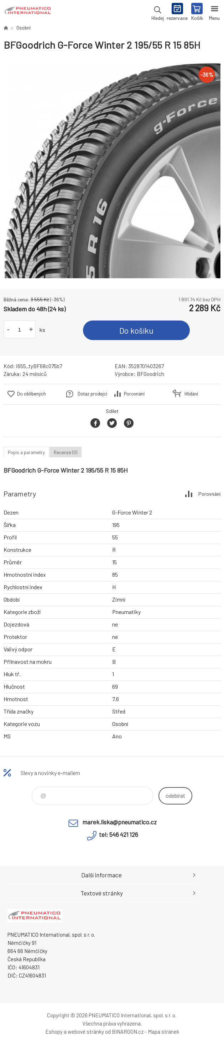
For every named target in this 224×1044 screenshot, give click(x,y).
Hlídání (191, 394)
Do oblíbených (31, 394)
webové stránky (86, 1031)
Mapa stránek (163, 1031)
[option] (112, 170)
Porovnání (134, 394)
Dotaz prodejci (92, 394)
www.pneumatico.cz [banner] (28, 12)
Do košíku (136, 330)
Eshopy (54, 1031)
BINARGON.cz (128, 1031)
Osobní (23, 28)
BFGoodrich (150, 374)
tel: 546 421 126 (118, 834)
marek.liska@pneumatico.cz (119, 821)
